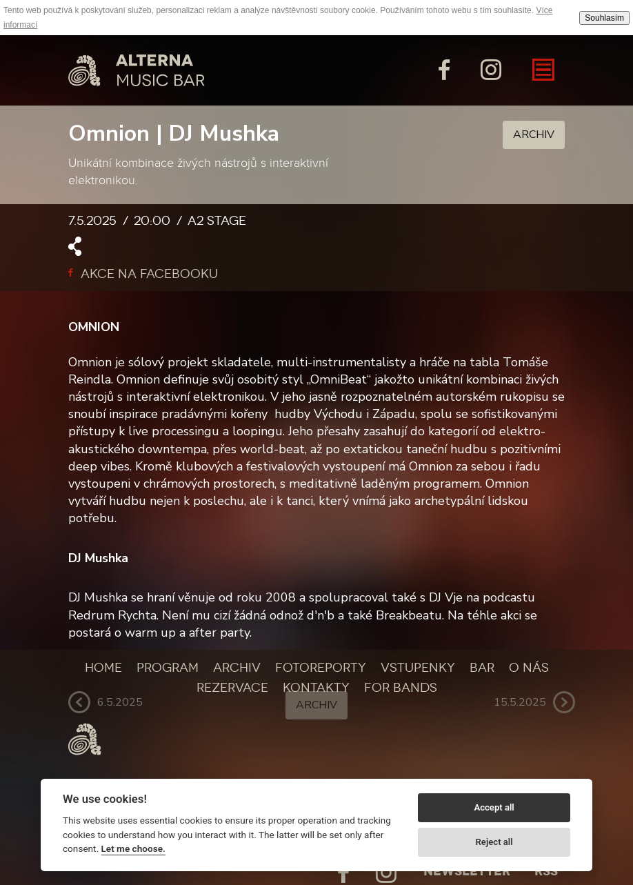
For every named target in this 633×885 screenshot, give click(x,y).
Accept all (494, 807)
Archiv (533, 134)
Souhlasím (604, 18)
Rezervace (232, 687)
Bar (482, 667)
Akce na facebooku (143, 273)
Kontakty (316, 687)
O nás (529, 667)
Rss (546, 871)
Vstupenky (418, 667)
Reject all (494, 842)
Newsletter (466, 871)
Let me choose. (133, 848)
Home (103, 667)
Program (168, 667)
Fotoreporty (320, 667)
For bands (400, 687)
